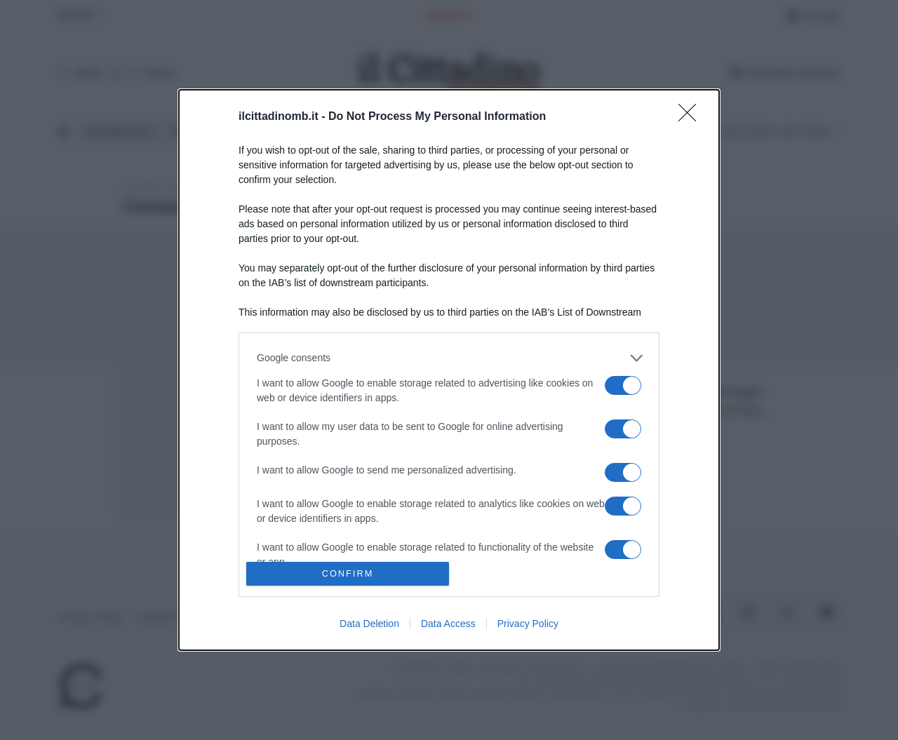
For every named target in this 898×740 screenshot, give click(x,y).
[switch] (623, 385)
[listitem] (449, 358)
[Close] (691, 117)
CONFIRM (347, 574)
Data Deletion (369, 623)
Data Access (448, 623)
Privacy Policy (527, 623)
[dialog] (449, 370)
